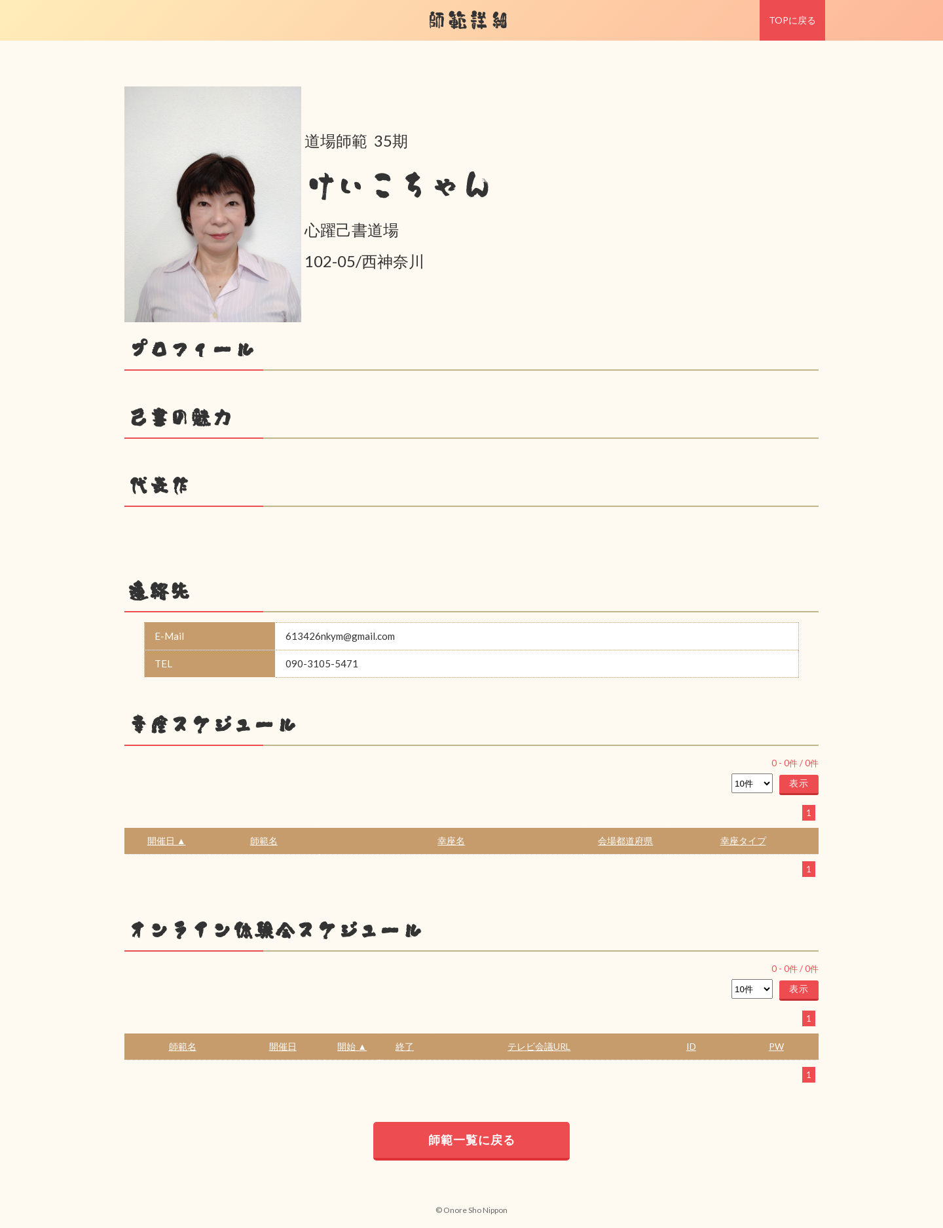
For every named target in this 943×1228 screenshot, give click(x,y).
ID (691, 1046)
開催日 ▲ (166, 840)
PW (776, 1046)
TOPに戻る (792, 20)
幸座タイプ (743, 840)
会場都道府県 (625, 840)
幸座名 (451, 840)
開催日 (283, 1046)
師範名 (264, 840)
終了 (405, 1046)
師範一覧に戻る (471, 1139)
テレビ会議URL (539, 1046)
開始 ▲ (352, 1046)
